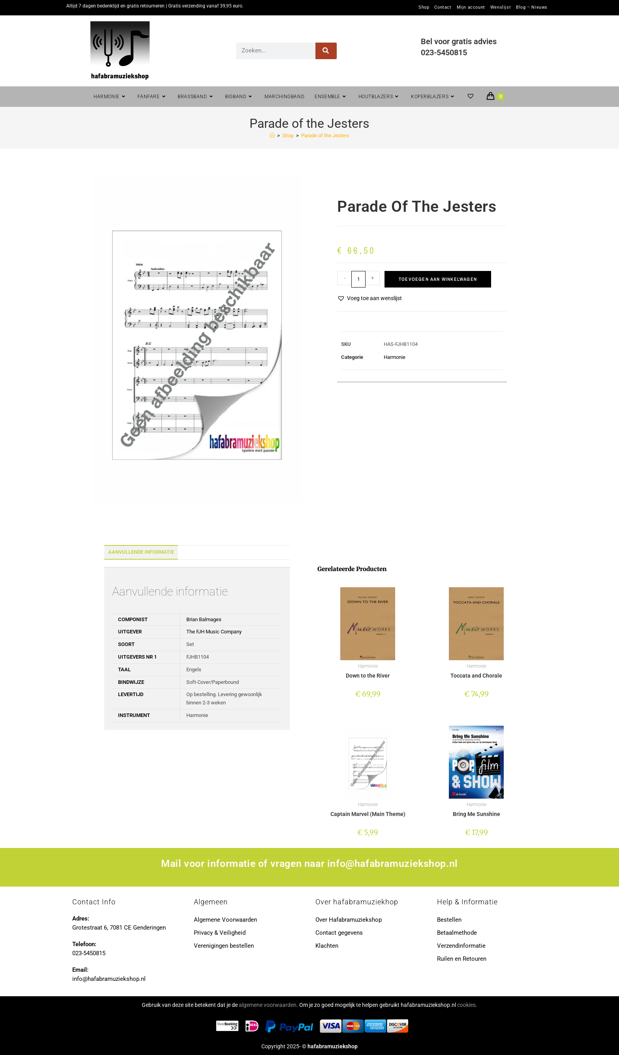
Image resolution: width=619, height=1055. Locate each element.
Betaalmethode (457, 932)
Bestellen (449, 919)
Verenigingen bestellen (224, 945)
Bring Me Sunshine (476, 814)
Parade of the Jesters (325, 135)
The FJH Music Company (214, 632)
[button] (369, 298)
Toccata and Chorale (476, 675)
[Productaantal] (358, 279)
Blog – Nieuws (532, 7)
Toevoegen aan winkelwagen (438, 279)
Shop (423, 7)
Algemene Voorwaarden (225, 919)
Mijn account (471, 7)
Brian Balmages (203, 619)
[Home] (272, 135)
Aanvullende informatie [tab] (141, 552)
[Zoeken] (326, 51)
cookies (466, 1005)
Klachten (326, 945)
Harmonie (394, 357)
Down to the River (368, 675)
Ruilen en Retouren (461, 958)
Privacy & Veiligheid (220, 932)
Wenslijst (500, 7)
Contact (442, 7)
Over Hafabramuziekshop (348, 919)
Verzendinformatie (461, 945)
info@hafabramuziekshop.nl (392, 863)
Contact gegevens (339, 932)
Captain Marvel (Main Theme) (367, 814)
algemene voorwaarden (267, 1005)
